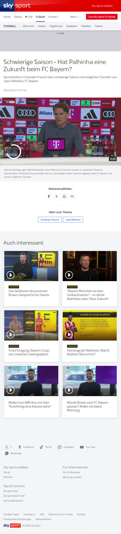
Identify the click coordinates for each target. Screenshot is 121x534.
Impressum (29, 514)
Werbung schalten (72, 477)
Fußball (40, 16)
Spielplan (71, 26)
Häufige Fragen (11, 514)
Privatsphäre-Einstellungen (17, 519)
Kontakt (81, 514)
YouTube (87, 447)
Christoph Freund (50, 219)
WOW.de (7, 477)
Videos (18, 16)
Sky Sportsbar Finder (14, 495)
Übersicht (28, 26)
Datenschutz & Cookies (60, 514)
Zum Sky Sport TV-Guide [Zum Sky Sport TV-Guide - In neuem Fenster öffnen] (102, 16)
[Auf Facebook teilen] (49, 196)
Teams (99, 26)
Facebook (25, 447)
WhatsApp (13, 453)
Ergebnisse (56, 26)
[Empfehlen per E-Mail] (72, 196)
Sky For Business (71, 472)
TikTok (45, 447)
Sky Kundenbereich (13, 500)
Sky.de (6, 472)
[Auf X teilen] (56, 196)
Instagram (65, 447)
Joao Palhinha (73, 219)
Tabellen (86, 26)
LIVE (30, 16)
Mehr (75, 16)
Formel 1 (53, 16)
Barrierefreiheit (43, 519)
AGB (42, 514)
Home (7, 16)
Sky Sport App (10, 491)
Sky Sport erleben (102, 5)
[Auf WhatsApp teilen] (64, 196)
